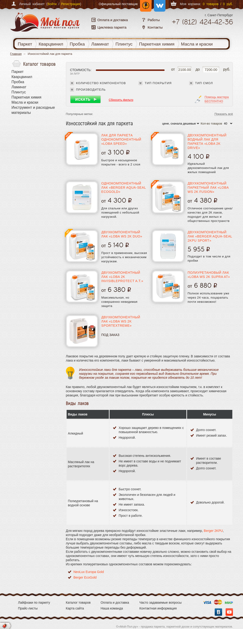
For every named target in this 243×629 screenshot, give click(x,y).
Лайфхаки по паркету (34, 602)
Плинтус (124, 44)
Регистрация (70, 4)
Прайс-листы (28, 608)
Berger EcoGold (85, 577)
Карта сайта (75, 608)
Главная (16, 54)
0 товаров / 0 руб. (218, 4)
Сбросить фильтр (121, 100)
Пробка (77, 44)
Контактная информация (158, 608)
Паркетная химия (157, 44)
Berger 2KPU (213, 531)
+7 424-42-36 (202, 22)
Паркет (25, 44)
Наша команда (112, 608)
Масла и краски (197, 44)
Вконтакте (218, 612)
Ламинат (100, 44)
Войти (51, 4)
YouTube (229, 612)
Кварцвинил (51, 44)
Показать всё (223, 114)
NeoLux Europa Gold (89, 572)
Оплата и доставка (115, 602)
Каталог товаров (78, 602)
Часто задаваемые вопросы (160, 602)
